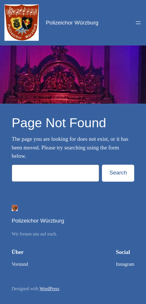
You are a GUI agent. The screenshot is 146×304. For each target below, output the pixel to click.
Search (118, 173)
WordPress (49, 288)
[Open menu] (138, 22)
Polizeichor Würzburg (72, 23)
